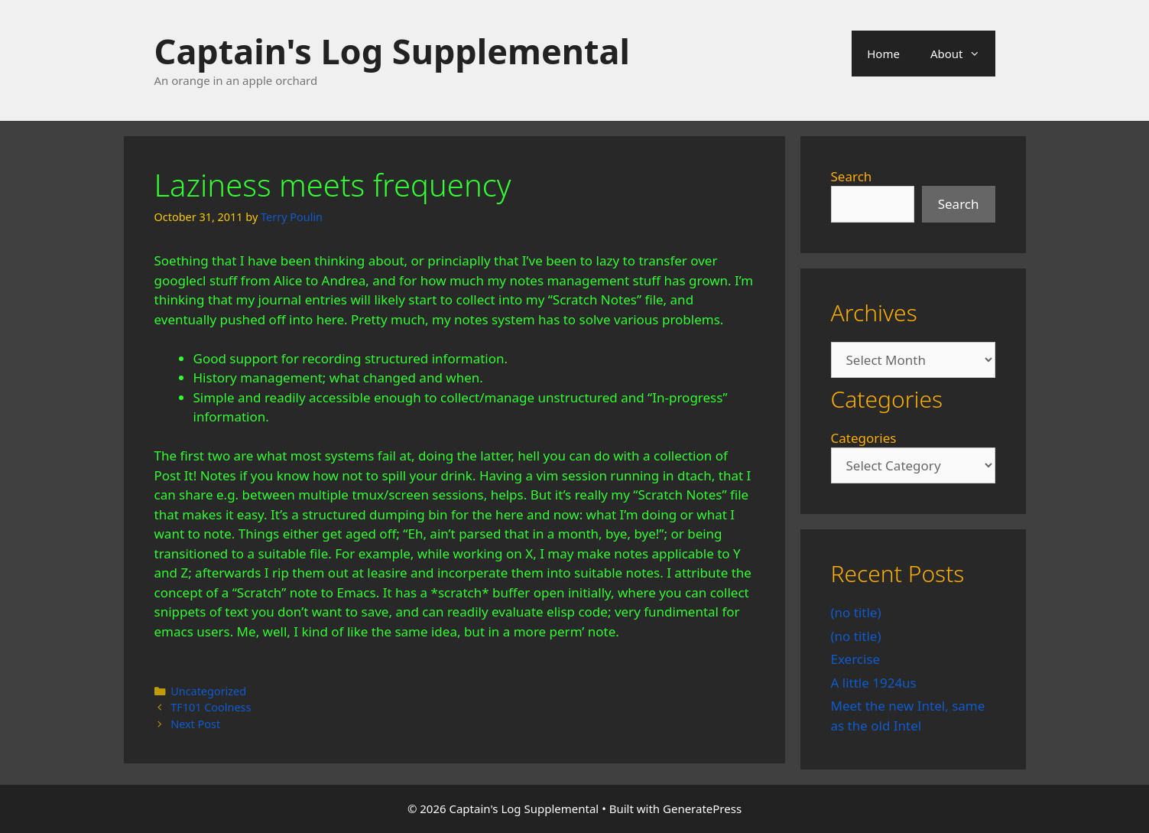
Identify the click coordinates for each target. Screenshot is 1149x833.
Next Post (195, 724)
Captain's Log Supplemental (392, 51)
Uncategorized (208, 691)
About (962, 53)
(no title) (856, 612)
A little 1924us (874, 682)
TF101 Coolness (210, 707)
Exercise (856, 659)
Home (883, 53)
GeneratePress (702, 808)
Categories (864, 438)
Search (851, 176)
